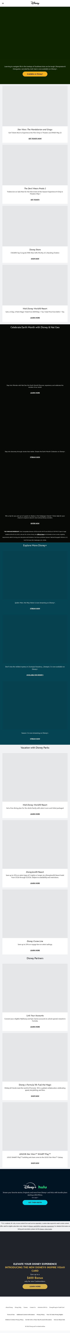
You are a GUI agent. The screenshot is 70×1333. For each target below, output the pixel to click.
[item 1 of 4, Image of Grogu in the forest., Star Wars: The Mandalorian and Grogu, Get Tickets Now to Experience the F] (35, 106)
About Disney (9, 1307)
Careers (26, 1307)
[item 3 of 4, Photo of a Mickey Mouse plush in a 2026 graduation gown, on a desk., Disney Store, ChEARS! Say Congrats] (35, 226)
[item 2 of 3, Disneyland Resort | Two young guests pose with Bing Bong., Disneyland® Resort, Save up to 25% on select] (35, 844)
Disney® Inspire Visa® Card (56, 1307)
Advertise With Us (42, 1307)
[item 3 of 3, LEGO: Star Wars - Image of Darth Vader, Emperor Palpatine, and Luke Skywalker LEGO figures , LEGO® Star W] (35, 1126)
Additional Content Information (26, 1314)
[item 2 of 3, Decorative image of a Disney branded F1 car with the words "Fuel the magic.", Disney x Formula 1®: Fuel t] (35, 1057)
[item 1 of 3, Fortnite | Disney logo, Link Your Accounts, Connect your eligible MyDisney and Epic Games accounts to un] (35, 988)
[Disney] (35, 3)
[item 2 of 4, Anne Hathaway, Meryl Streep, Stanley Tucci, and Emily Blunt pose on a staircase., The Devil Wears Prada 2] (35, 165)
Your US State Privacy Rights (55, 1314)
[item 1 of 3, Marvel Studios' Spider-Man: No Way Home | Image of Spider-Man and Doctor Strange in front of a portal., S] (35, 575)
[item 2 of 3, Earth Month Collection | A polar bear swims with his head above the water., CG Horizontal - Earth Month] (35, 423)
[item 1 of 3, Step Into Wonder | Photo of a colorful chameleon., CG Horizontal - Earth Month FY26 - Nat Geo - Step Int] (35, 357)
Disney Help (18, 1307)
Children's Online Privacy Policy (14, 1320)
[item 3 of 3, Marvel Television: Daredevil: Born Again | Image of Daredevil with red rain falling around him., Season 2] (35, 705)
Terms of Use (11, 1314)
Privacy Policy (41, 1314)
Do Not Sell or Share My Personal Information (38, 1320)
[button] (3, 3)
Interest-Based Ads (59, 1320)
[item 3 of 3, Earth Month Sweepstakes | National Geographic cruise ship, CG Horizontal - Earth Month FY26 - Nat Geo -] (35, 487)
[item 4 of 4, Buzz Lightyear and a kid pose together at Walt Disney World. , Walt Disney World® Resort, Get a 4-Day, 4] (35, 285)
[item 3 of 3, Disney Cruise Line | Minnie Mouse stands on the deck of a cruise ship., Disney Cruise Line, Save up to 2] (35, 913)
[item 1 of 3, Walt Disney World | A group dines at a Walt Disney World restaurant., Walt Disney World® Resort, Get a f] (35, 777)
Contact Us (33, 1307)
